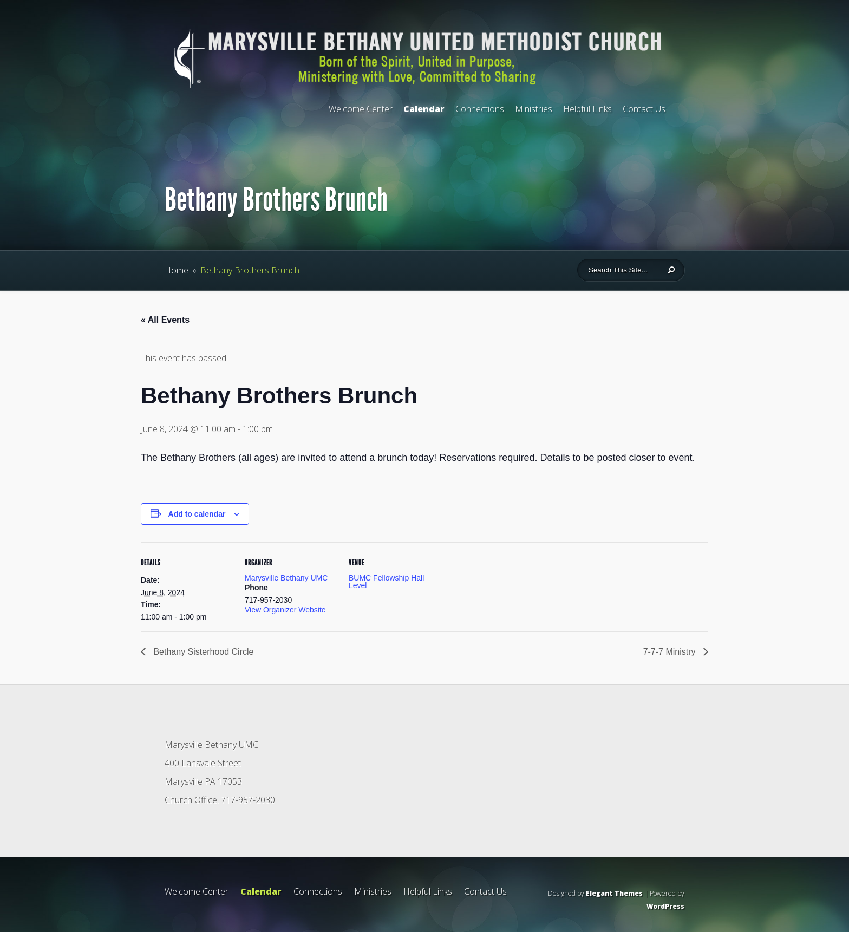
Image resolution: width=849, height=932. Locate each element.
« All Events (165, 319)
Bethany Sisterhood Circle (202, 651)
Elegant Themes (614, 893)
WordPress (665, 906)
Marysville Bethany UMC (286, 577)
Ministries (533, 109)
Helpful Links (587, 109)
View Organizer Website (285, 609)
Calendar (424, 109)
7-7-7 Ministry (670, 651)
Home (176, 270)
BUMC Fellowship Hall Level (386, 581)
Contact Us (644, 109)
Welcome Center (361, 109)
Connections (479, 109)
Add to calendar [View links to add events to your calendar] (197, 514)
